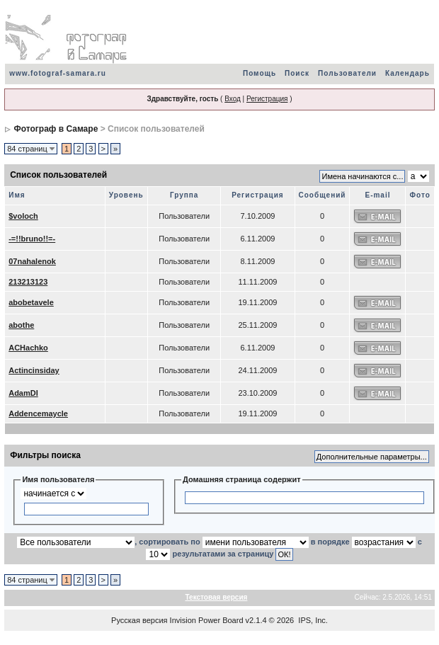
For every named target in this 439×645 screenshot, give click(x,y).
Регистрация (266, 99)
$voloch (23, 216)
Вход (232, 99)
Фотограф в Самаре (56, 129)
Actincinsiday (33, 370)
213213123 (27, 282)
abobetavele (31, 302)
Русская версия (139, 620)
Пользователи (347, 73)
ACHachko (28, 347)
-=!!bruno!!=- (31, 238)
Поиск (297, 73)
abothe (21, 325)
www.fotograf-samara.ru (57, 73)
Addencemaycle (38, 413)
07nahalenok (32, 261)
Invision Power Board (207, 620)
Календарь (407, 73)
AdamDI (23, 393)
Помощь (259, 73)
